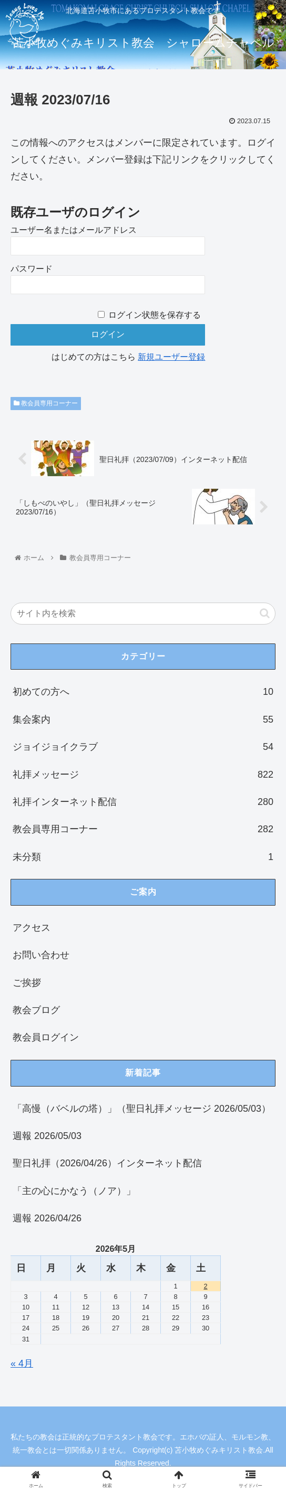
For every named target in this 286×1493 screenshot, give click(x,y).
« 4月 (22, 1363)
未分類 (143, 856)
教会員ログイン (46, 1038)
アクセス (31, 928)
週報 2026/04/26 (47, 1218)
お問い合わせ (41, 955)
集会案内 (143, 719)
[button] (265, 613)
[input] (143, 614)
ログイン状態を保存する (154, 314)
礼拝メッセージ (143, 774)
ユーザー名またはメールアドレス (74, 229)
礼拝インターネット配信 (143, 802)
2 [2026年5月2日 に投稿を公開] (205, 1286)
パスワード (32, 268)
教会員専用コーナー (46, 403)
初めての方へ (143, 692)
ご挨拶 (27, 983)
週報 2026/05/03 (47, 1136)
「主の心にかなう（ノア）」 (74, 1191)
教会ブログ (36, 1010)
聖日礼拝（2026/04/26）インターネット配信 (107, 1163)
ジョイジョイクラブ (143, 747)
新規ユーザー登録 (171, 356)
